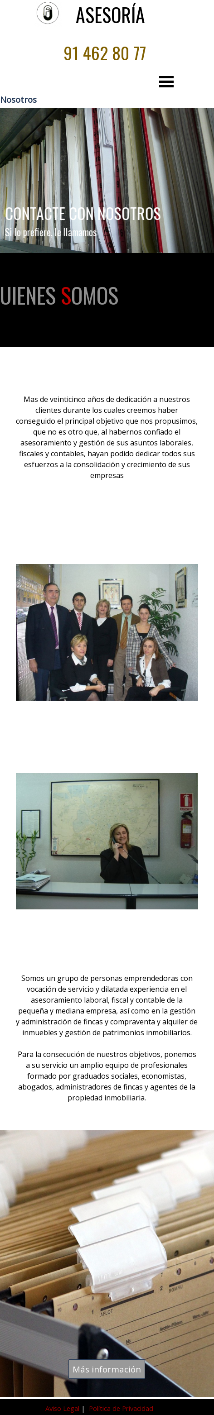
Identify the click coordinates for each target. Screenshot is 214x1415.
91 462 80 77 (104, 52)
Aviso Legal (63, 1408)
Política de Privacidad (121, 1408)
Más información (107, 1369)
